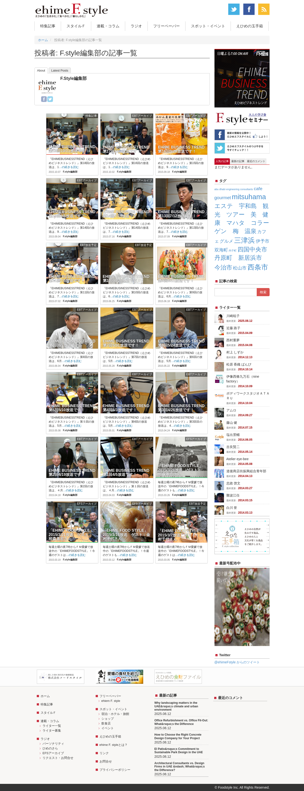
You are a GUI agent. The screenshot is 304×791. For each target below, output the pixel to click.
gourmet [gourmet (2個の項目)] (222, 197)
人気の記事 (222, 161)
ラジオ (136, 26)
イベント (107, 728)
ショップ (107, 718)
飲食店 (106, 723)
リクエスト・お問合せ (58, 758)
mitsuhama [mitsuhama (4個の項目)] (249, 197)
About (41, 70)
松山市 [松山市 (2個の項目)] (240, 267)
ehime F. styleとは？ (114, 745)
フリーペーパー (166, 26)
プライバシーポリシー (115, 770)
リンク (104, 753)
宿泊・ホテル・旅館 (115, 714)
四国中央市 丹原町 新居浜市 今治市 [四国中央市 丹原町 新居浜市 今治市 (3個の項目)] (243, 258)
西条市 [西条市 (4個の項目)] (257, 267)
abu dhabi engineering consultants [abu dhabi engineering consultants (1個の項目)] (233, 189)
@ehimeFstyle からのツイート (237, 662)
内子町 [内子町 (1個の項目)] (233, 250)
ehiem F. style (110, 701)
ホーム (43, 40)
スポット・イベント (208, 26)
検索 (263, 292)
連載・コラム (108, 26)
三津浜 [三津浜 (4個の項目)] (244, 240)
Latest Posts (59, 70)
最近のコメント (256, 161)
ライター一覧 (52, 726)
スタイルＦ (76, 26)
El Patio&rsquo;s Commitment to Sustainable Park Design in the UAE (178, 750)
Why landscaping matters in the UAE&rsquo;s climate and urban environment (176, 706)
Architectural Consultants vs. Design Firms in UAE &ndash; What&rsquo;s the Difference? (179, 767)
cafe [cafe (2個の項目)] (258, 188)
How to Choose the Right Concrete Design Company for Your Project (177, 736)
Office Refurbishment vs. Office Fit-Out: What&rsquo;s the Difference (181, 722)
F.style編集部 (73, 78)
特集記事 (47, 26)
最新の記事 (237, 161)
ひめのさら (50, 748)
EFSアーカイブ (53, 753)
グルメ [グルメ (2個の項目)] (226, 241)
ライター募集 (52, 730)
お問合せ (106, 761)
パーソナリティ (53, 743)
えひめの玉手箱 (249, 26)
